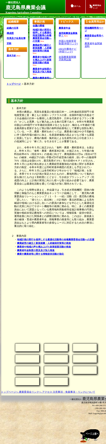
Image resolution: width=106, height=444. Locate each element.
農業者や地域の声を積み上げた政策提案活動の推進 (44, 247)
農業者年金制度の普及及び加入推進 (35, 250)
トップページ (14, 84)
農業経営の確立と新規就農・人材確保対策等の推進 (44, 243)
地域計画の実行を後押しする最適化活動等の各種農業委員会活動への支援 (55, 239)
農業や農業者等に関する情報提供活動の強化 (40, 254)
